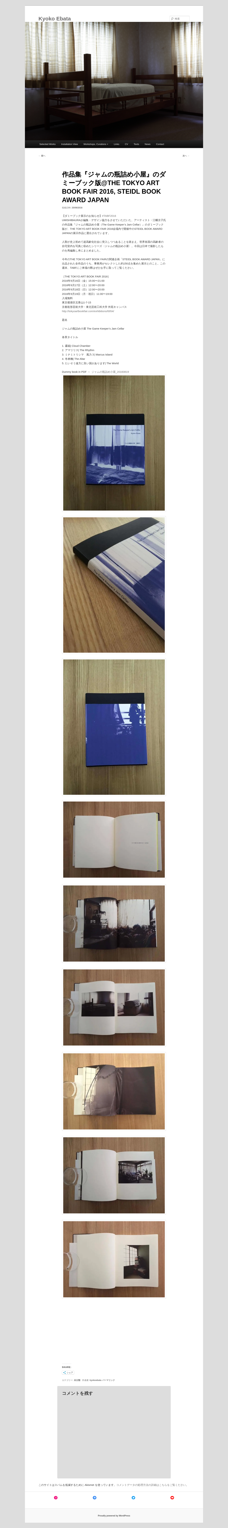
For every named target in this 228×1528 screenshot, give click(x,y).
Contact (160, 144)
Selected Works (47, 144)
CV (126, 144)
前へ (41, 156)
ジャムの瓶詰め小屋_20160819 (110, 371)
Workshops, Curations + (96, 144)
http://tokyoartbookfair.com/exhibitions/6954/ (88, 311)
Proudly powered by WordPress (114, 1515)
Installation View (69, 144)
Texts (136, 144)
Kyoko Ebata (54, 19)
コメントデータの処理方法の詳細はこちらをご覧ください (151, 1484)
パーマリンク (108, 1380)
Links (116, 144)
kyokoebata (95, 1380)
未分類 (77, 1380)
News (148, 144)
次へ (186, 156)
